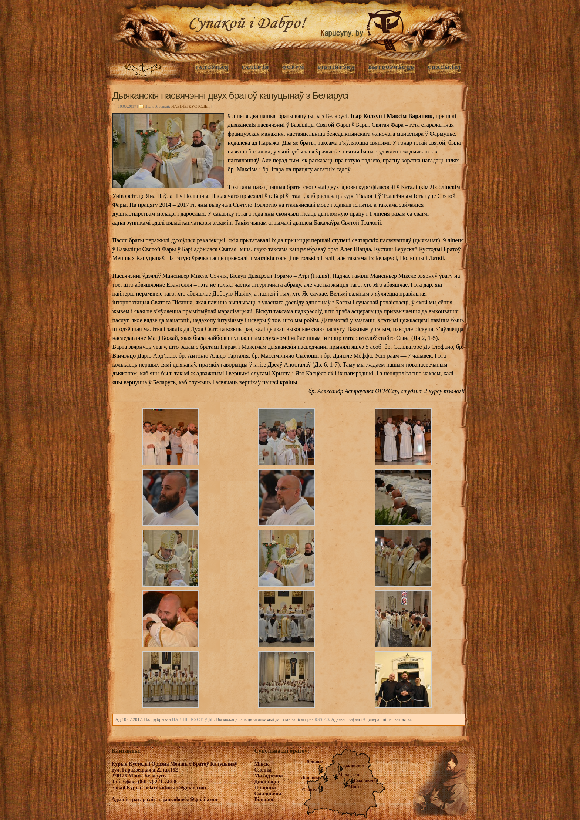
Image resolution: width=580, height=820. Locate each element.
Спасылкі (444, 67)
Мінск (354, 786)
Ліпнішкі (310, 777)
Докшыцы (353, 766)
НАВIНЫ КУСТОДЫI (190, 106)
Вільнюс (315, 762)
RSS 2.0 (321, 719)
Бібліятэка (336, 67)
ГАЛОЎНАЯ (212, 67)
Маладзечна (350, 774)
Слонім (309, 789)
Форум (293, 67)
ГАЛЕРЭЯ (255, 67)
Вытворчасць (391, 67)
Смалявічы (365, 780)
